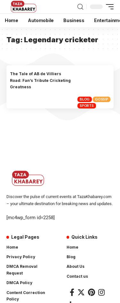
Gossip (101, 99)
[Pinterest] (91, 292)
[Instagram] (101, 292)
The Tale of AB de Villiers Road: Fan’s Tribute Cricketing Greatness (40, 80)
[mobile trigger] (108, 6)
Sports (87, 105)
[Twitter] (81, 292)
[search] (80, 7)
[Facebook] (72, 292)
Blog (85, 99)
